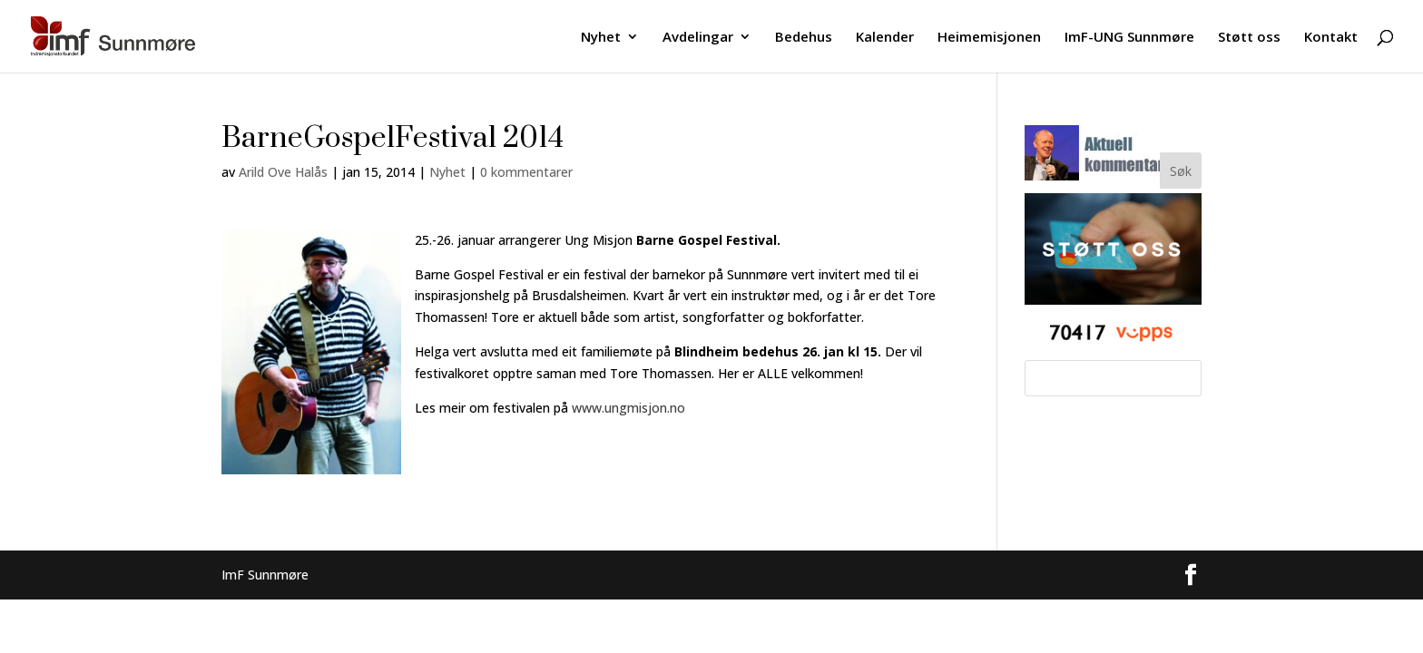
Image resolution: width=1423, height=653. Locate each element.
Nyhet (601, 37)
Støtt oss (1249, 37)
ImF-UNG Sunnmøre (1129, 37)
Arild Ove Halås (283, 171)
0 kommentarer (526, 171)
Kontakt (1331, 37)
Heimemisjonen (989, 37)
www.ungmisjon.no (628, 407)
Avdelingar (697, 37)
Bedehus (803, 37)
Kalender (885, 37)
